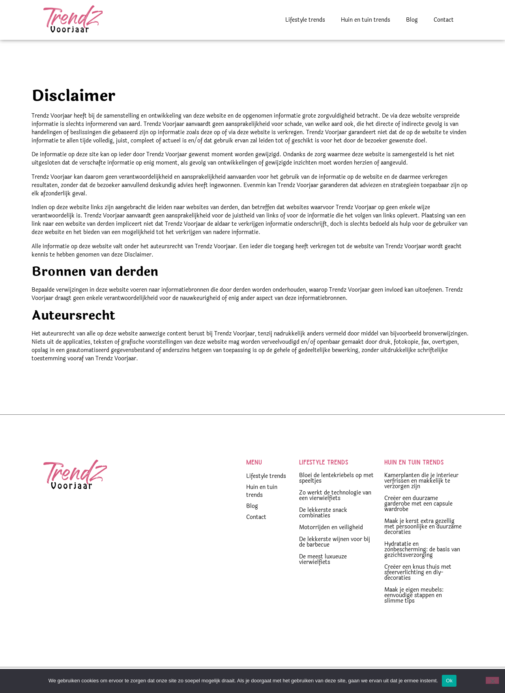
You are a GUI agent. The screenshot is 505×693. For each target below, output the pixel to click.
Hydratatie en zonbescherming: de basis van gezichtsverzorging (422, 549)
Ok (449, 681)
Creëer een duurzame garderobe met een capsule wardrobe (418, 503)
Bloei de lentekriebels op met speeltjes (336, 478)
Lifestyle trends (305, 20)
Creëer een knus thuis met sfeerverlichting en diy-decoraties (417, 572)
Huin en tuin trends (365, 20)
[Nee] (492, 680)
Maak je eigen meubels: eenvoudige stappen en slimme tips (413, 595)
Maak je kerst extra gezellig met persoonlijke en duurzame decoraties (423, 526)
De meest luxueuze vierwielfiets (323, 559)
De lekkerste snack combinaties (323, 513)
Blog (412, 20)
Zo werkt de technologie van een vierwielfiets (335, 495)
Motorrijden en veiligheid (331, 527)
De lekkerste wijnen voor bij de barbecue (334, 542)
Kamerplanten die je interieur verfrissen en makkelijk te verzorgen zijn (421, 481)
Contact (444, 20)
